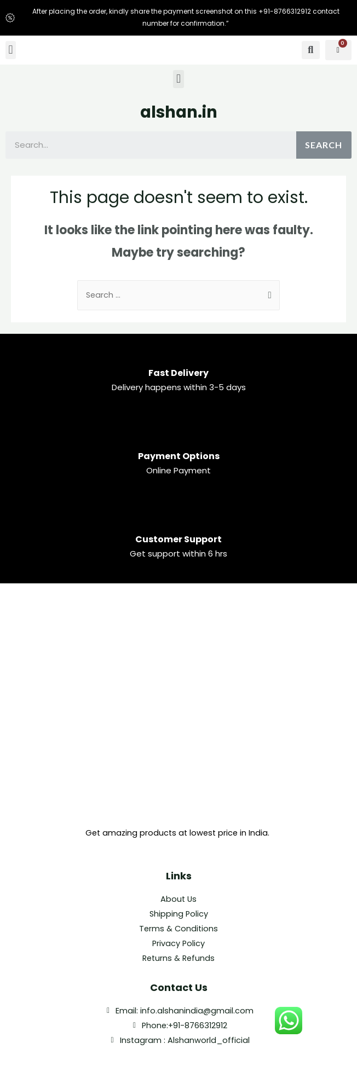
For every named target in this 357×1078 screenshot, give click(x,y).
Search (323, 145)
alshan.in (178, 112)
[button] (10, 50)
